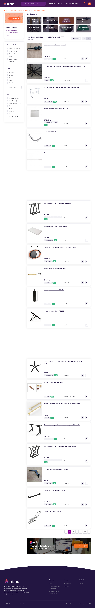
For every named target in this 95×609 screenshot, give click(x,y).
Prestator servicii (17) (14, 108)
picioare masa (34, 30)
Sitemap (81, 605)
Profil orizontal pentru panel (54, 384)
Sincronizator (49, 154)
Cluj (10, 79)
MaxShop (66, 587)
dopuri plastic (66, 30)
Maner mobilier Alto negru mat (55, 492)
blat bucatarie (83, 30)
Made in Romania (70, 4)
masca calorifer (34, 21)
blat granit (50, 22)
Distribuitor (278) (14, 102)
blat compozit (50, 30)
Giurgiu (11, 84)
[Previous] (65, 533)
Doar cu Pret (13, 53)
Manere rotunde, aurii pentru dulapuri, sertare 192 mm (64, 405)
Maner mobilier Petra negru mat (56, 46)
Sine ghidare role (50, 133)
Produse (53, 3)
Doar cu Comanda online (14, 56)
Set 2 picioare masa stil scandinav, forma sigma (62, 447)
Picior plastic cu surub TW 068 (55, 291)
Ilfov (10, 82)
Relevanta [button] (76, 39)
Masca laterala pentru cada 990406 (57, 110)
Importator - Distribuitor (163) (14, 116)
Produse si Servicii (54, 587)
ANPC (89, 605)
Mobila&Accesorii (12, 32)
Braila (11, 76)
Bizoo (10, 605)
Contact (81, 585)
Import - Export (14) (15, 105)
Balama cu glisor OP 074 (53, 513)
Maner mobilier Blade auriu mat (56, 270)
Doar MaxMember (14, 50)
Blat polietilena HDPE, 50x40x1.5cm (58, 227)
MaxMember (67, 585)
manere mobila (83, 21)
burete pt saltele (67, 21)
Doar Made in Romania (13, 62)
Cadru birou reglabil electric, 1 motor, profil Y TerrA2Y (64, 426)
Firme (61, 3)
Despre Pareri (53, 595)
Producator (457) (14, 99)
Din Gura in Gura (54, 592)
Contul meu (52, 590)
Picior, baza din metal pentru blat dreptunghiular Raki (64, 89)
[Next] (88, 533)
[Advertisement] (14, 154)
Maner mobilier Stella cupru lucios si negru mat (62, 248)
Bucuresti (12, 74)
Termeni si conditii (71, 605)
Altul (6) (11, 112)
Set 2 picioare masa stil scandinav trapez (59, 204)
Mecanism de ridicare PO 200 (55, 312)
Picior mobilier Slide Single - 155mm (58, 470)
